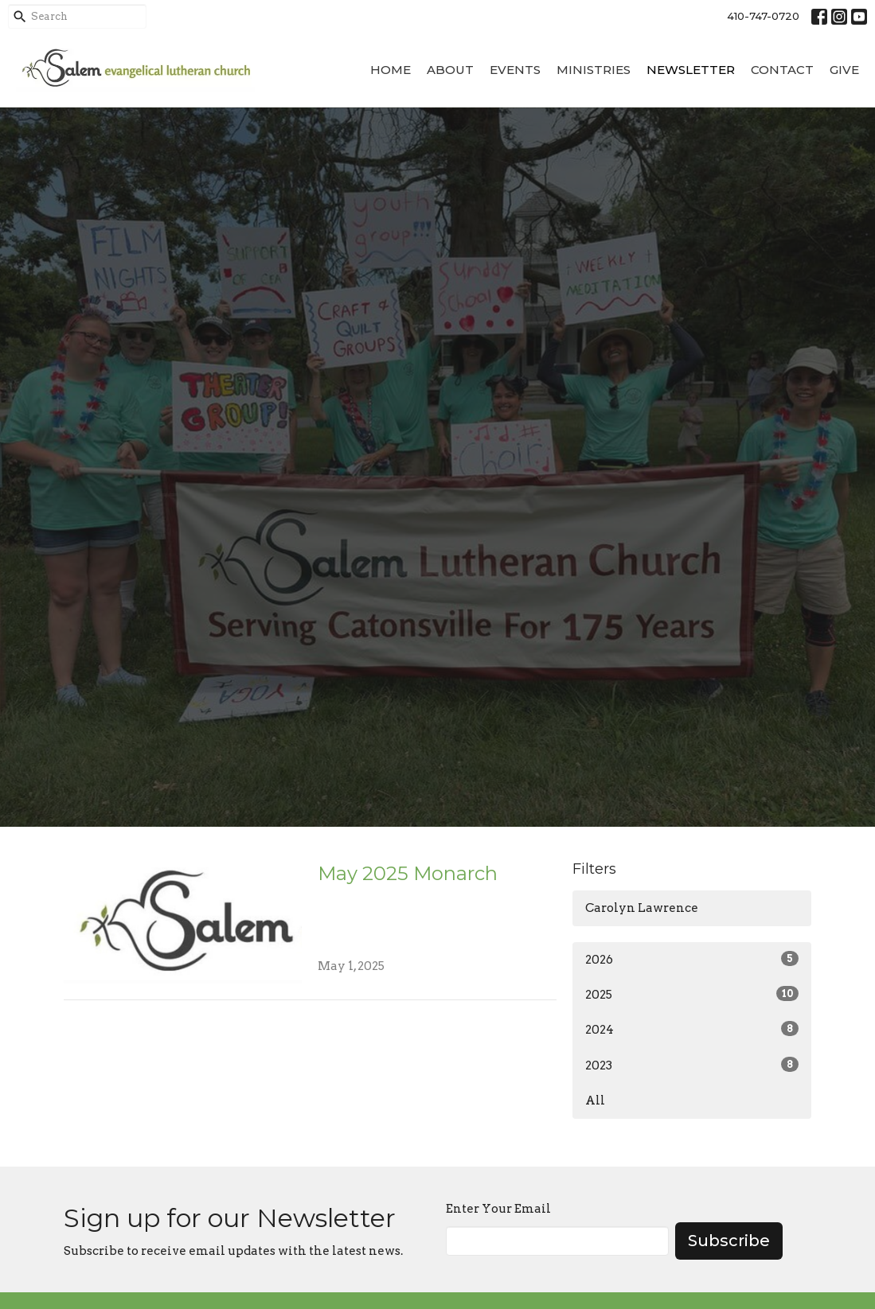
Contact (782, 69)
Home (390, 69)
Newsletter (690, 69)
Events (515, 69)
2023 (692, 1065)
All (595, 1100)
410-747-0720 (763, 16)
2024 (692, 1029)
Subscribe (729, 1240)
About (450, 69)
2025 (692, 994)
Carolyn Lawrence (641, 908)
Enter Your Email (498, 1209)
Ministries (594, 69)
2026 (692, 959)
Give (844, 69)
